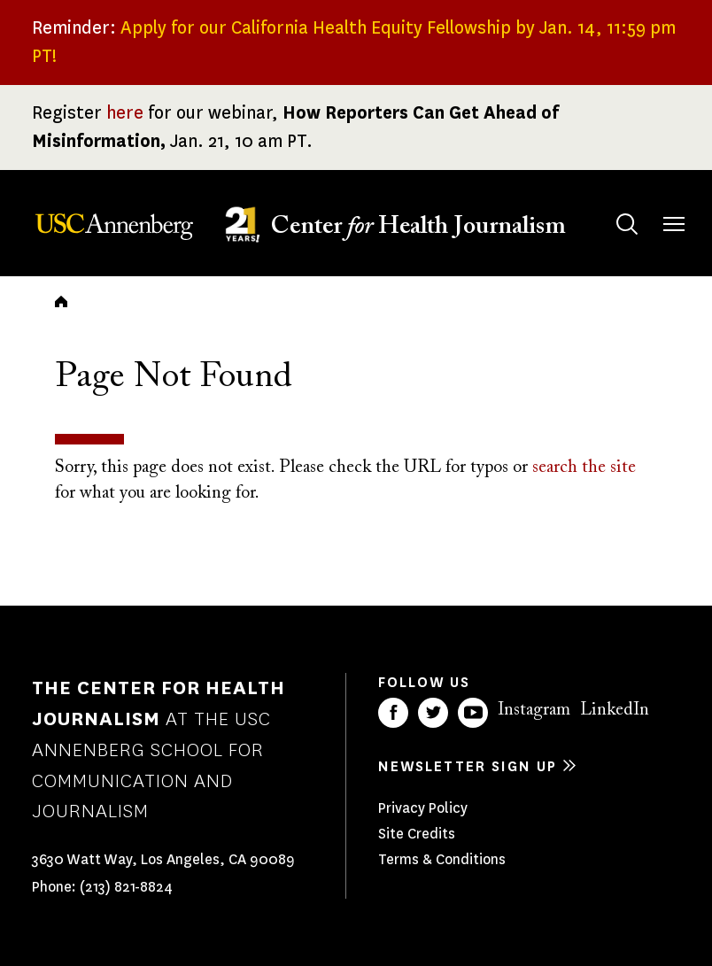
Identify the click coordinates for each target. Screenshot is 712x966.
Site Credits (416, 833)
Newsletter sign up (467, 766)
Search (609, 206)
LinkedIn (614, 710)
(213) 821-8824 (126, 886)
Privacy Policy (423, 808)
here (124, 113)
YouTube (473, 713)
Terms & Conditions (442, 859)
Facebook (393, 713)
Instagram (534, 710)
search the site (584, 467)
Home (61, 301)
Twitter (433, 713)
